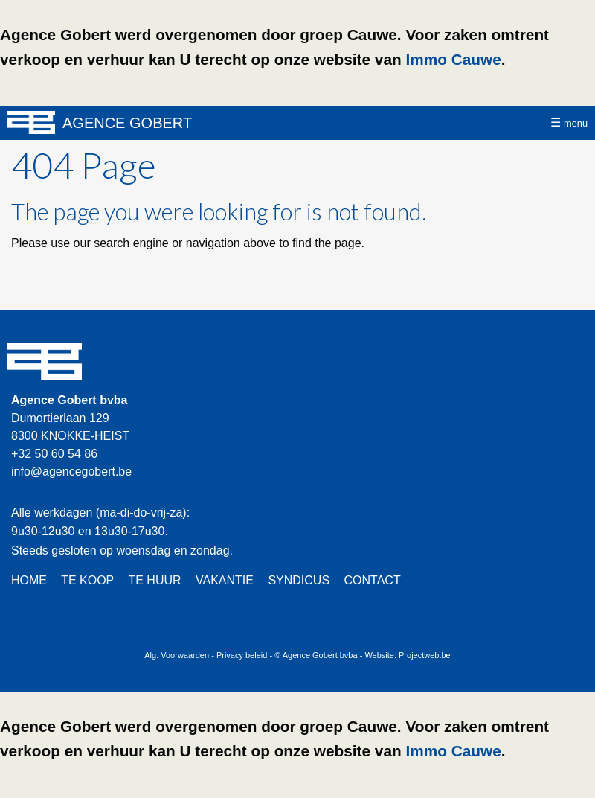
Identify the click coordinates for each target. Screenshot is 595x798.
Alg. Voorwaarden (176, 655)
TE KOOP (87, 580)
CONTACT (372, 580)
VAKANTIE (225, 580)
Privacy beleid (241, 655)
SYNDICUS (298, 580)
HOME (29, 580)
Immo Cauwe (453, 59)
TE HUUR (154, 580)
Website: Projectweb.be (407, 655)
